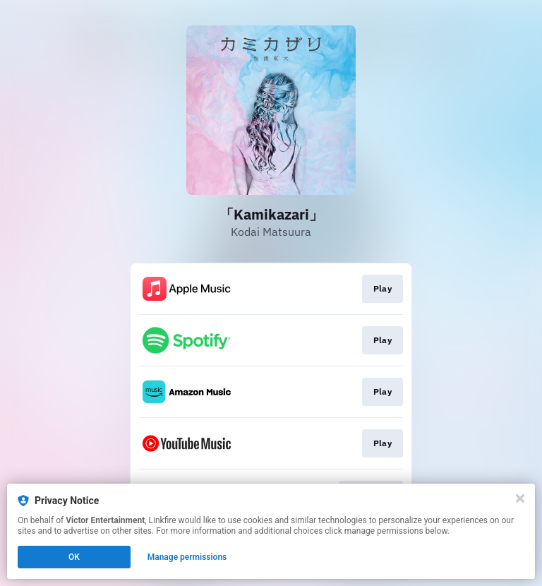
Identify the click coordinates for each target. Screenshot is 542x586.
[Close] (520, 498)
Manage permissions (187, 557)
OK (74, 557)
